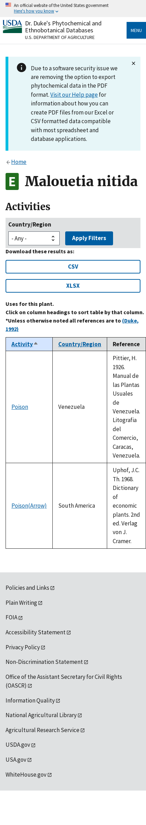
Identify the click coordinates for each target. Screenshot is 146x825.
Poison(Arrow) (29, 505)
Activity (24, 344)
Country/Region (29, 224)
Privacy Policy (23, 647)
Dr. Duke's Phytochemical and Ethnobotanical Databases (63, 26)
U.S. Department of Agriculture (60, 37)
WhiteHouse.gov (26, 774)
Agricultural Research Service (42, 730)
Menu (136, 30)
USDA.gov (18, 744)
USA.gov (16, 759)
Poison (19, 407)
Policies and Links (27, 588)
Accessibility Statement (36, 632)
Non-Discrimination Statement (44, 662)
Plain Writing (21, 602)
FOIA (11, 617)
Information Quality (30, 700)
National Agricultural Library (41, 715)
